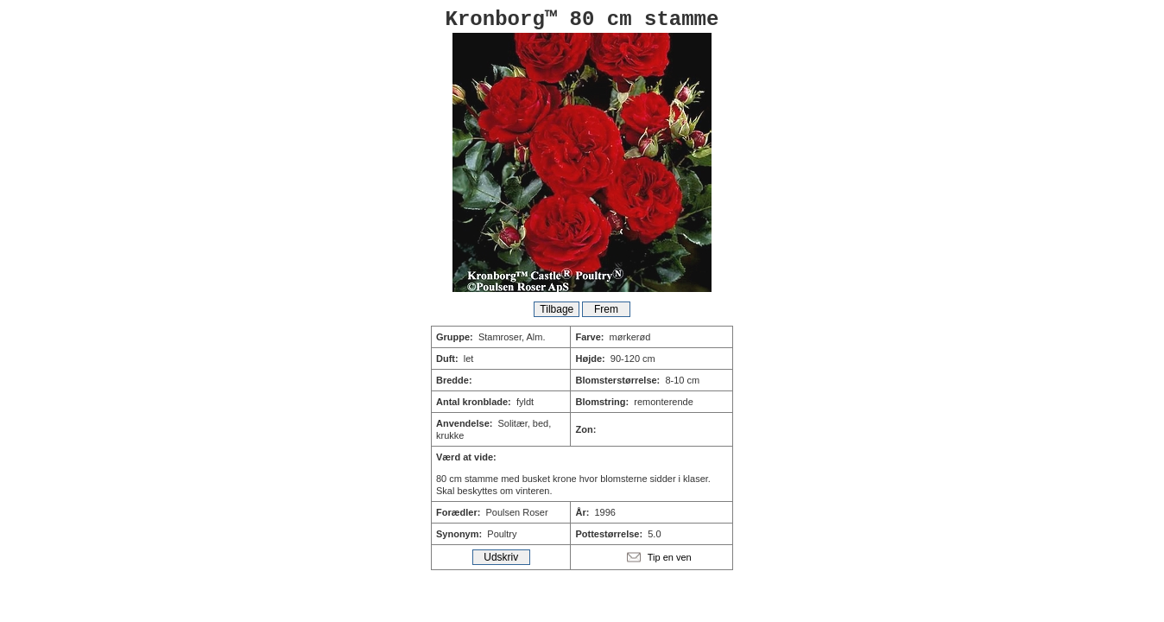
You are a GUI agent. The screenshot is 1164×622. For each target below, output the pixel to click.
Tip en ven (670, 557)
